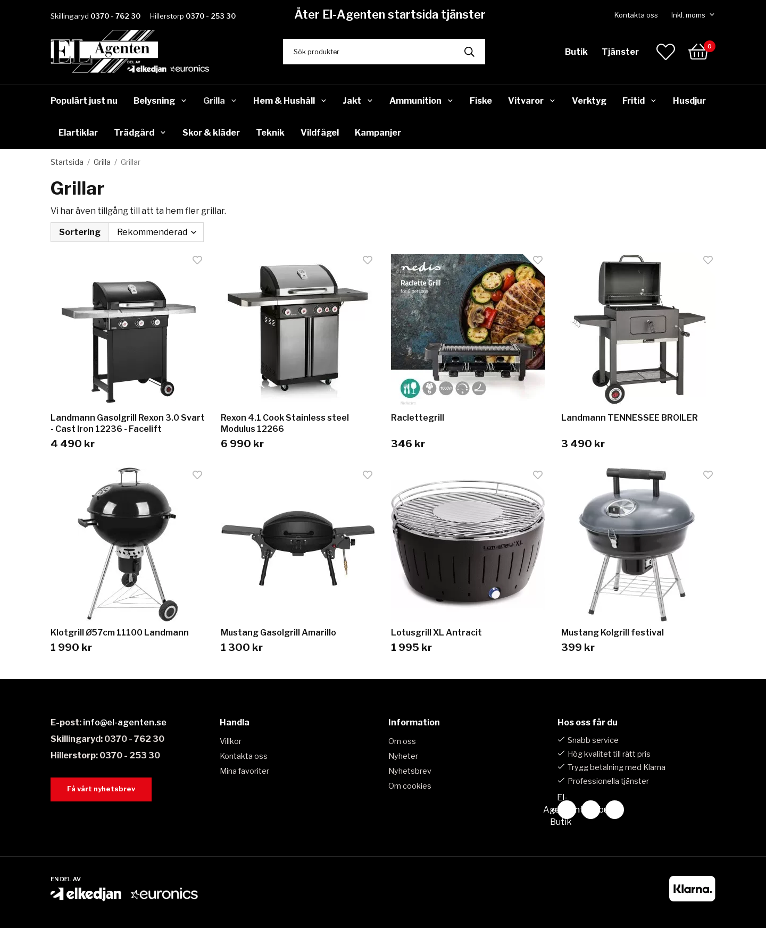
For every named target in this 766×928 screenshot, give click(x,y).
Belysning (160, 101)
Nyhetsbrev (409, 771)
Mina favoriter (244, 771)
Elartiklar (78, 133)
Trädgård (140, 133)
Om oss (402, 741)
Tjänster (620, 52)
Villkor (231, 741)
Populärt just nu (84, 101)
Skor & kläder (211, 133)
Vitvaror (532, 101)
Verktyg (589, 101)
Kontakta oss (636, 15)
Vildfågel (320, 133)
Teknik (270, 133)
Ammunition (421, 101)
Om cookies (409, 786)
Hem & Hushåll (290, 101)
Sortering (80, 232)
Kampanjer (378, 133)
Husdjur (689, 101)
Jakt (358, 101)
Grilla (220, 101)
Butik (576, 52)
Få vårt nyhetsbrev (101, 789)
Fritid (639, 101)
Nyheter (403, 756)
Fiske (481, 101)
